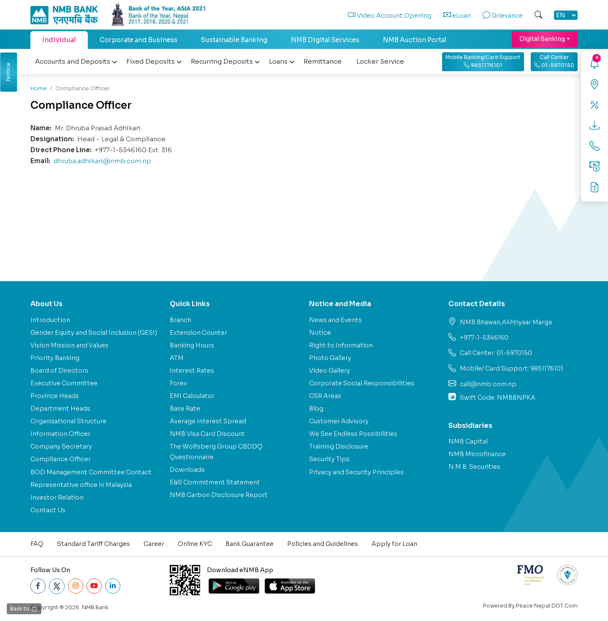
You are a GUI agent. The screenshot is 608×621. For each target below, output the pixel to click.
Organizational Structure (68, 421)
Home (38, 88)
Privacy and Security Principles (356, 472)
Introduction (50, 320)
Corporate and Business (138, 40)
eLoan (457, 15)
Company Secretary (61, 446)
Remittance (323, 61)
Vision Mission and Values (69, 345)
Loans (281, 61)
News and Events (335, 320)
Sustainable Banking (234, 40)
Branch (180, 320)
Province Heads (54, 396)
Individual (59, 40)
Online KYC (195, 544)
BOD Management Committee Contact (91, 472)
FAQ (36, 544)
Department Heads (60, 408)
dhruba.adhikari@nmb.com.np (102, 161)
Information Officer (60, 434)
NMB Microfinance (477, 454)
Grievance (503, 15)
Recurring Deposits (225, 61)
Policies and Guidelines (322, 544)
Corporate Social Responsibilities (361, 383)
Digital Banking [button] (542, 39)
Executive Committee (64, 383)
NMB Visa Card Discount (207, 434)
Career (154, 544)
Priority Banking (54, 358)
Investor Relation (57, 497)
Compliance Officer (60, 459)
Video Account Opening (390, 15)
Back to (23, 609)
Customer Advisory (339, 421)
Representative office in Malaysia (81, 485)
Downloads (187, 469)
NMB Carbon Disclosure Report (219, 495)
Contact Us (47, 510)
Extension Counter (198, 332)
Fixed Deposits (154, 61)
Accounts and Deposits (76, 61)
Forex (178, 383)
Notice (320, 332)
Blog (316, 408)
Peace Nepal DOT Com (547, 605)
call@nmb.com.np (488, 384)
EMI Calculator (192, 396)
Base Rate (185, 408)
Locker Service (380, 61)
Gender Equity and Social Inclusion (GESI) (93, 332)
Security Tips (329, 459)
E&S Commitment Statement (215, 482)
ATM (177, 358)
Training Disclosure (338, 446)
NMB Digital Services (325, 40)
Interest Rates (192, 370)
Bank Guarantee (249, 544)
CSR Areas (325, 396)
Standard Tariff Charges (93, 544)
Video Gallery (329, 370)
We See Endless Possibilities (353, 434)
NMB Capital (468, 441)
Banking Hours (192, 345)
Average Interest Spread (208, 421)
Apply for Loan (394, 544)
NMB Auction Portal (415, 40)
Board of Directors (59, 370)
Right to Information (341, 345)
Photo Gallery (330, 358)
